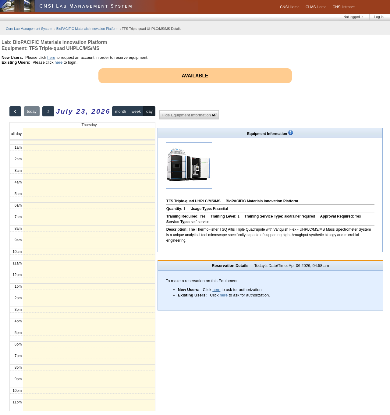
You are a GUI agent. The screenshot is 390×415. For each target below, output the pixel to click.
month (120, 111)
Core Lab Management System (29, 28)
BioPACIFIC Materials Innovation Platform (87, 28)
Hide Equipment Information (189, 115)
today (32, 111)
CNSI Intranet (344, 7)
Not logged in (353, 17)
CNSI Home (290, 7)
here (51, 57)
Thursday (89, 125)
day (149, 111)
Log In (379, 17)
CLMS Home (316, 7)
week (136, 111)
